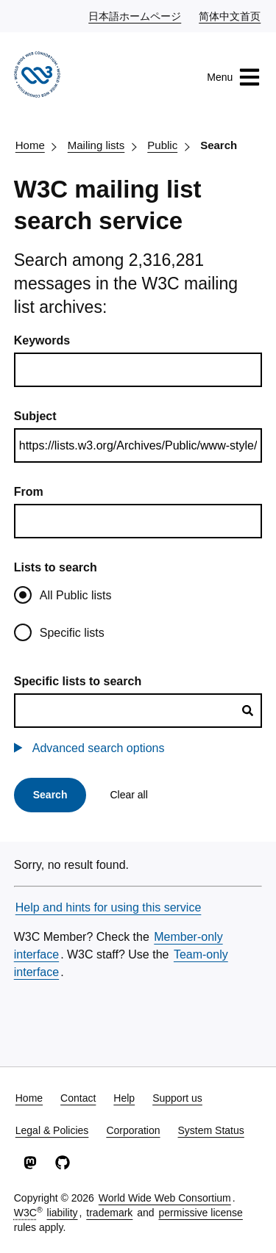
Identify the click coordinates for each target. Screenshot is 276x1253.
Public (162, 145)
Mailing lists (96, 145)
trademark (109, 1212)
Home (30, 145)
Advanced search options (98, 748)
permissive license (200, 1212)
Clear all (128, 795)
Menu (234, 77)
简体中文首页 (230, 15)
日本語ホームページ (135, 15)
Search (218, 145)
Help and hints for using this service (108, 907)
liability (62, 1212)
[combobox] (138, 710)
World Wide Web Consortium (165, 1198)
